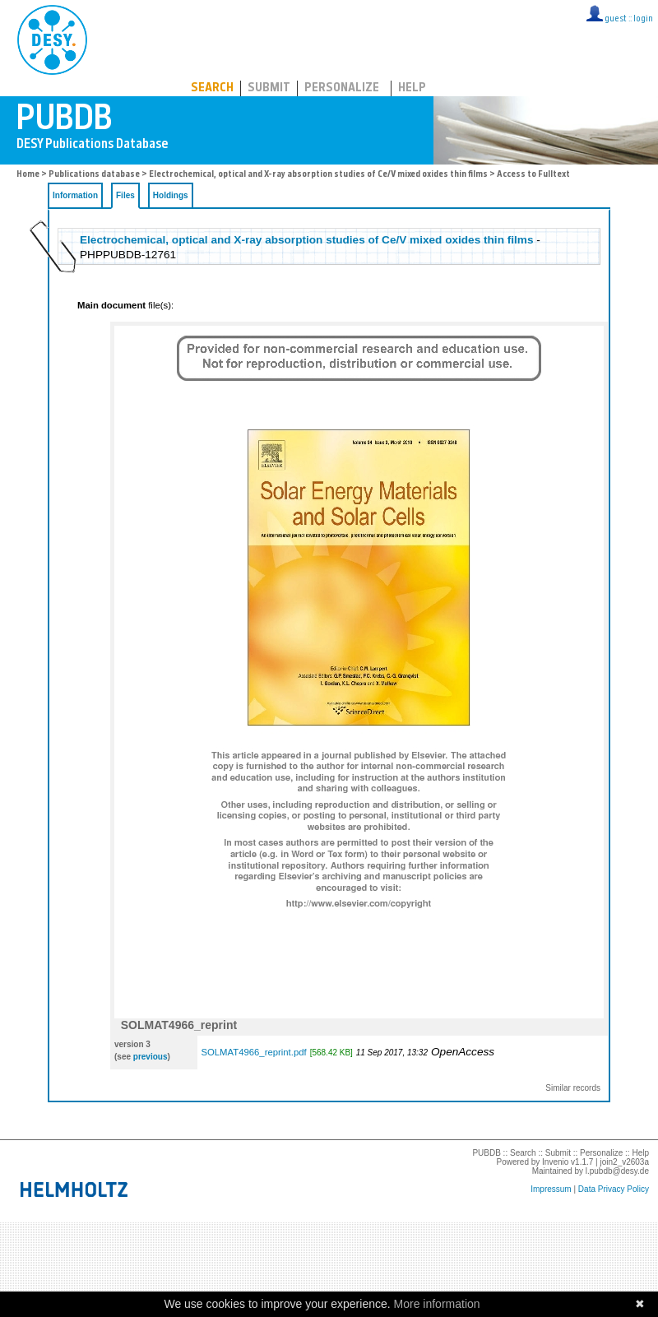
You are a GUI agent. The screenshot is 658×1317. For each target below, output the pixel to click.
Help (412, 88)
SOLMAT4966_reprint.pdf (253, 1052)
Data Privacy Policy (613, 1189)
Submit (269, 88)
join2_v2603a (625, 1161)
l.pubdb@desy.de (617, 1171)
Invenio (555, 1161)
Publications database (94, 174)
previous (150, 1056)
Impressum (551, 1189)
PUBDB (124, 37)
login (643, 19)
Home (27, 174)
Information (75, 195)
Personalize (341, 88)
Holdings (170, 195)
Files (125, 195)
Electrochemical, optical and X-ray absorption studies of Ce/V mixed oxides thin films (318, 174)
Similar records (572, 1087)
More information (437, 1303)
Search (212, 88)
